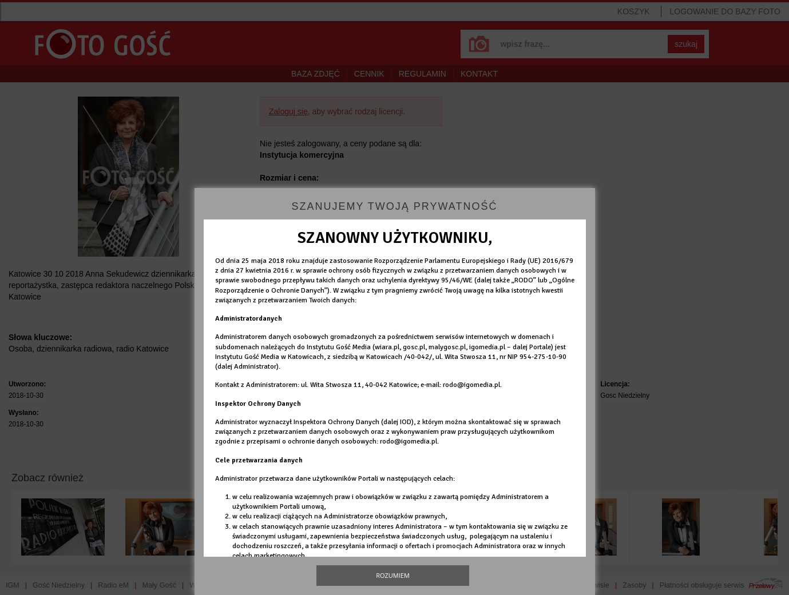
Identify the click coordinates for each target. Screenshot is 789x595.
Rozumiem (393, 575)
